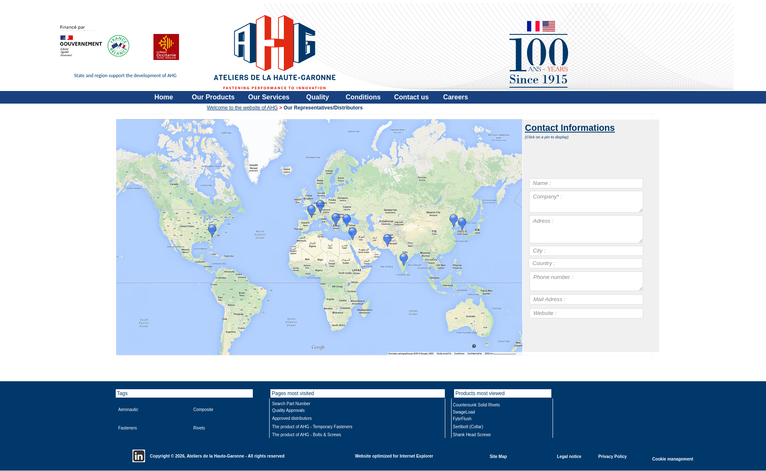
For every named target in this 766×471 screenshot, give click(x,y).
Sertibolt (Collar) (468, 426)
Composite (203, 409)
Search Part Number (291, 403)
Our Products (213, 97)
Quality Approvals (288, 410)
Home (163, 97)
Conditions (363, 97)
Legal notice (569, 456)
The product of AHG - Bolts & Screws (306, 434)
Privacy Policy (612, 456)
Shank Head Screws (472, 434)
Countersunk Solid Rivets (476, 405)
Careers (455, 97)
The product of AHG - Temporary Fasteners (312, 426)
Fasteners (127, 428)
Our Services (269, 97)
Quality (317, 97)
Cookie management (672, 458)
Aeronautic (128, 409)
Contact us (411, 97)
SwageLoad (464, 412)
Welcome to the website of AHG (242, 108)
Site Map (498, 456)
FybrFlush (462, 418)
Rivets (199, 428)
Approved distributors (292, 418)
